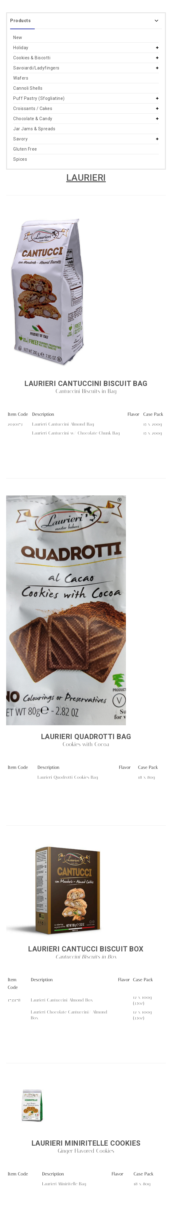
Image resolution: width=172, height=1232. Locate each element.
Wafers (20, 78)
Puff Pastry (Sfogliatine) (39, 98)
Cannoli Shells (27, 88)
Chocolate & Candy (33, 118)
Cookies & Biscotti (31, 57)
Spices (20, 159)
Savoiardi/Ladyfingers (36, 67)
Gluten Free (25, 149)
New (17, 37)
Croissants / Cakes (32, 108)
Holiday (21, 47)
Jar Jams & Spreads (34, 128)
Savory (20, 138)
